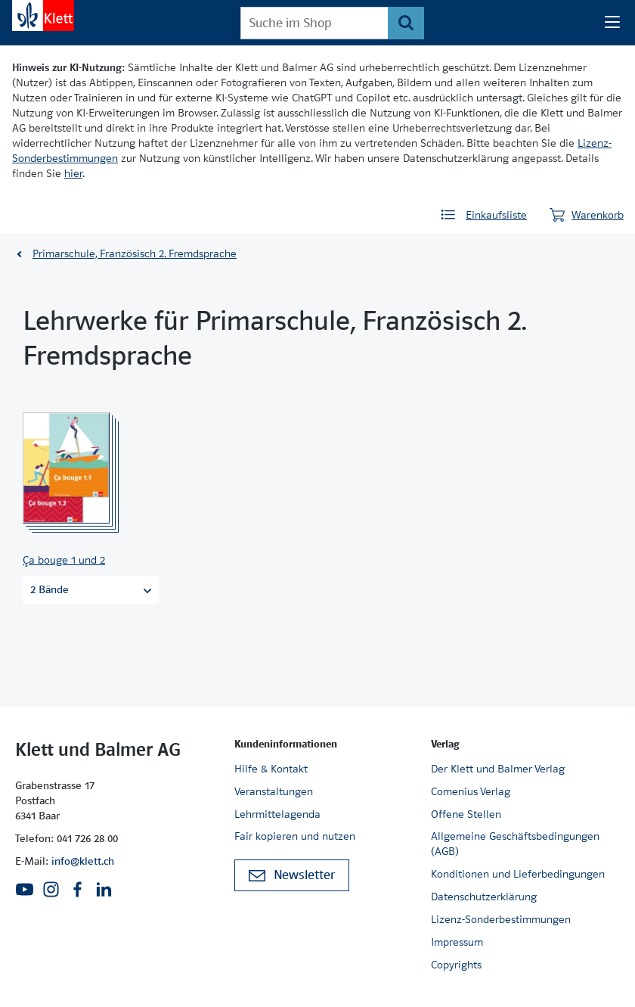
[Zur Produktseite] (86, 468)
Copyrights (456, 964)
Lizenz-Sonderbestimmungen (501, 919)
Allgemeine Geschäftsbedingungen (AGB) (515, 843)
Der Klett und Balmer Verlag (498, 768)
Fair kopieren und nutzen (294, 836)
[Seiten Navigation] (612, 22)
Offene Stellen (466, 814)
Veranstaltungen (273, 791)
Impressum (457, 942)
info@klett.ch (82, 861)
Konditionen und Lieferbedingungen (518, 874)
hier (73, 173)
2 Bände (90, 589)
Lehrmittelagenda (277, 814)
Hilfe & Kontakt (271, 768)
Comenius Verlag (470, 791)
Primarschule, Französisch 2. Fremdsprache (135, 253)
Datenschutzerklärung (484, 896)
